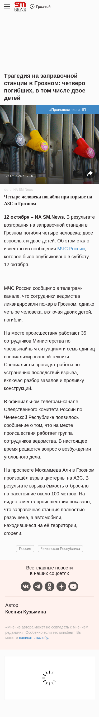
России (77, 248)
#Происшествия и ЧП (67, 110)
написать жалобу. (34, 638)
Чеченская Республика (60, 549)
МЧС (63, 248)
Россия (25, 549)
